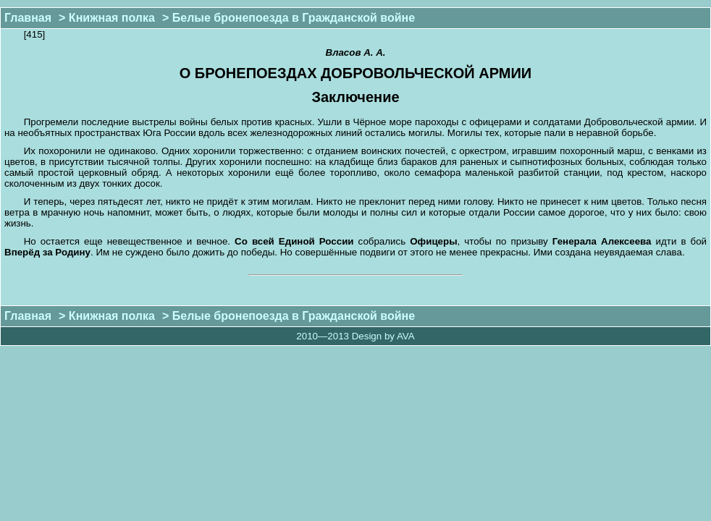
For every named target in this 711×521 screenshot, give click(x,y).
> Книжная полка (107, 18)
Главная (27, 18)
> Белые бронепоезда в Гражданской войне (288, 18)
